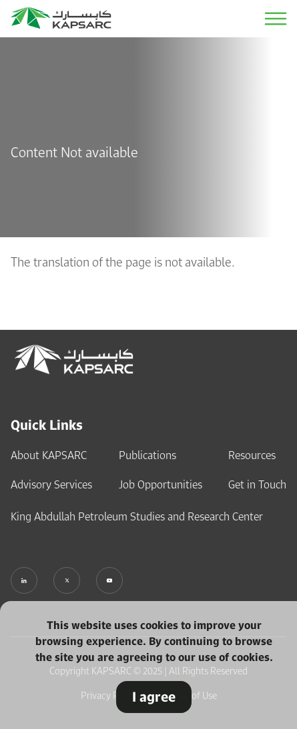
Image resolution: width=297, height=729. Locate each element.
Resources (252, 455)
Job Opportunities (160, 484)
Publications (147, 455)
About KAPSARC (49, 455)
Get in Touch (257, 484)
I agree (154, 696)
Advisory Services (51, 484)
